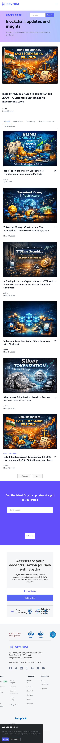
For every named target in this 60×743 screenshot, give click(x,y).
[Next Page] (38, 476)
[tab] (6, 121)
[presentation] (30, 525)
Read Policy (15, 739)
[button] (56, 4)
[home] (10, 4)
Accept (5, 739)
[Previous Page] (23, 476)
